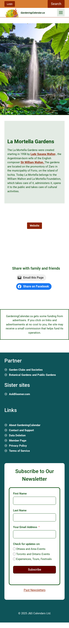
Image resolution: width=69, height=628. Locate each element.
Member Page (17, 440)
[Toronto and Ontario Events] (14, 554)
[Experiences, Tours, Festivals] (14, 559)
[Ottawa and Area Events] (14, 549)
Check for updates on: (26, 544)
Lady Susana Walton (43, 154)
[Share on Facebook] (34, 286)
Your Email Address (25, 527)
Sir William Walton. (33, 162)
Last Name (19, 510)
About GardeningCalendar (24, 425)
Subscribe (34, 569)
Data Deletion (17, 435)
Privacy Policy (18, 445)
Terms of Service (19, 450)
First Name (20, 493)
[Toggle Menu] (61, 12)
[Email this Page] (31, 277)
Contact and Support (21, 430)
